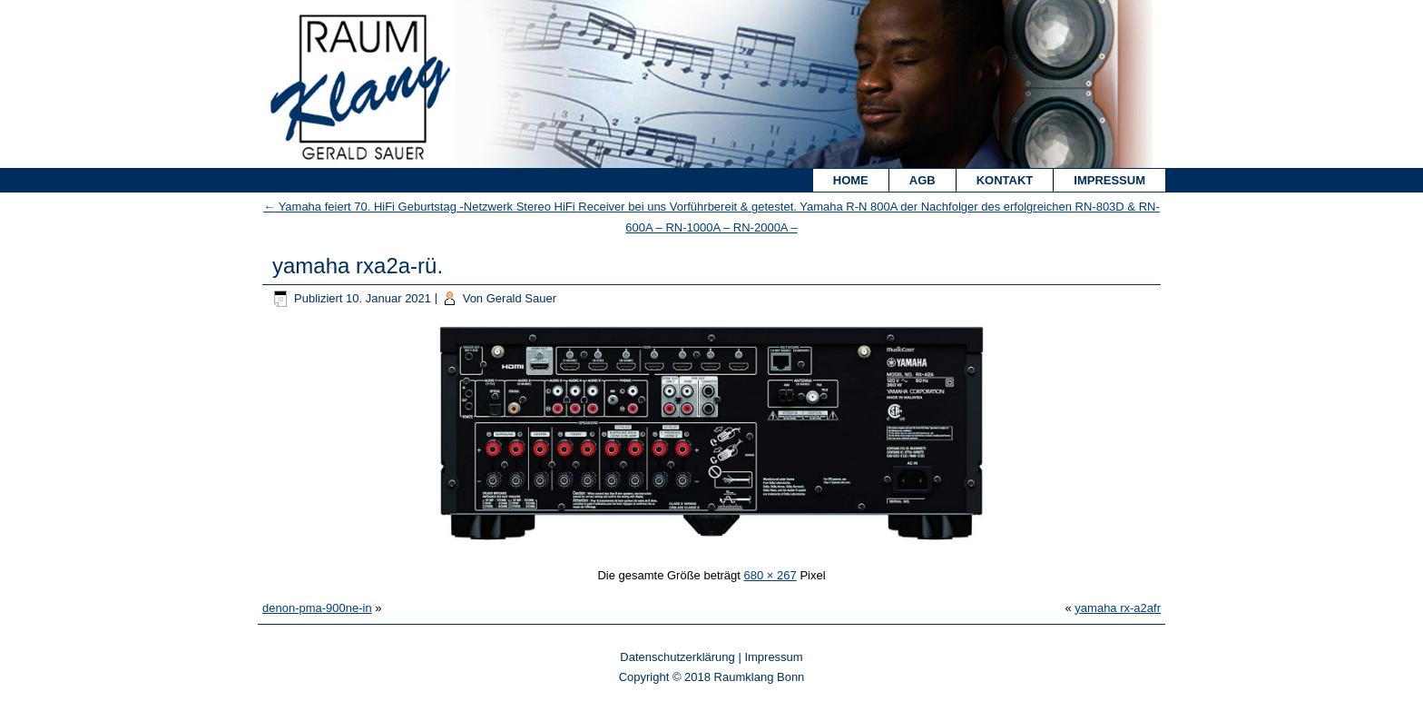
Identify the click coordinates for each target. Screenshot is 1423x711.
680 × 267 (770, 575)
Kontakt (1005, 180)
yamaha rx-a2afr (1118, 608)
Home (851, 180)
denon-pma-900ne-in (317, 608)
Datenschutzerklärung (677, 657)
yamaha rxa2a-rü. (357, 265)
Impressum (1109, 180)
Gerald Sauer (521, 298)
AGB (922, 180)
